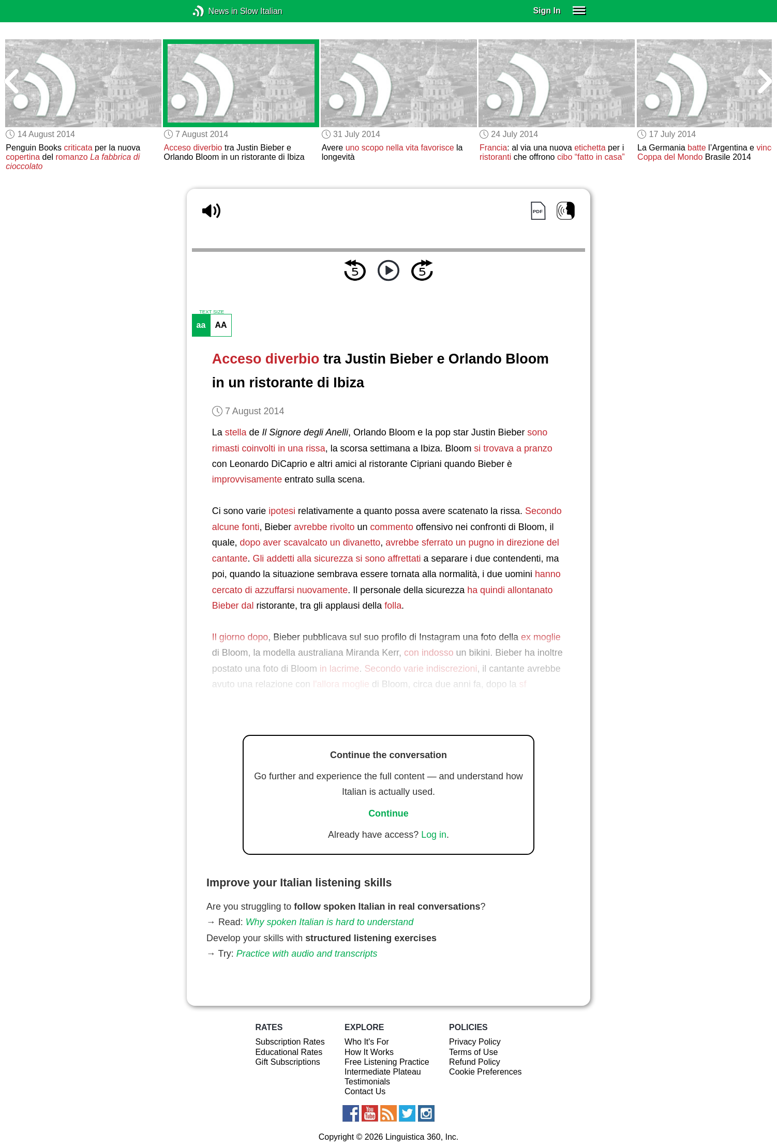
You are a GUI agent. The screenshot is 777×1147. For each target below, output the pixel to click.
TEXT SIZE (211, 311)
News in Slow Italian (213, 11)
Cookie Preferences (485, 1071)
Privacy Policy (475, 1041)
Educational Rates (288, 1052)
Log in (433, 834)
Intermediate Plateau (383, 1071)
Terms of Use (473, 1052)
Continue (388, 813)
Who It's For (367, 1041)
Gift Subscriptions (287, 1062)
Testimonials (367, 1081)
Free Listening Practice (387, 1062)
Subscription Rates (289, 1041)
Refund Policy (474, 1062)
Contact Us (365, 1091)
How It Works (369, 1052)
